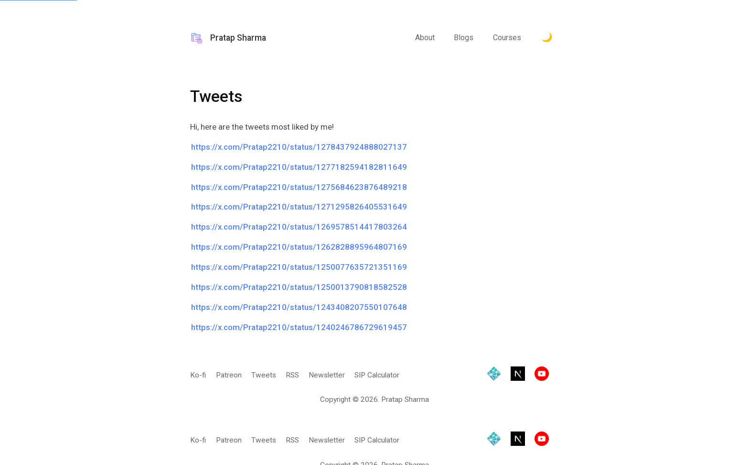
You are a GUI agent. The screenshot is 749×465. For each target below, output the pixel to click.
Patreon (229, 375)
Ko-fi (198, 375)
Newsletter (327, 375)
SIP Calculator (376, 375)
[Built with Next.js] (518, 375)
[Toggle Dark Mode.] (547, 38)
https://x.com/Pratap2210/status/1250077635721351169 (299, 267)
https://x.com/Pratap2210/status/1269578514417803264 (299, 227)
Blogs (463, 37)
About (425, 37)
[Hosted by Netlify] (494, 375)
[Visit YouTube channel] (542, 375)
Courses (507, 37)
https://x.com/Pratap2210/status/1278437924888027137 (299, 147)
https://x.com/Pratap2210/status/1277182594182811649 (299, 167)
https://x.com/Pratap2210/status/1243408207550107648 (299, 307)
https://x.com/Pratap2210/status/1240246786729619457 (299, 327)
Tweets (263, 375)
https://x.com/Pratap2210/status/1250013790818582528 (299, 287)
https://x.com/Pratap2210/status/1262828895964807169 (299, 247)
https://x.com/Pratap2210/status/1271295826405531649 (299, 206)
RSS (292, 375)
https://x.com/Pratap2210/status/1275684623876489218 (299, 187)
